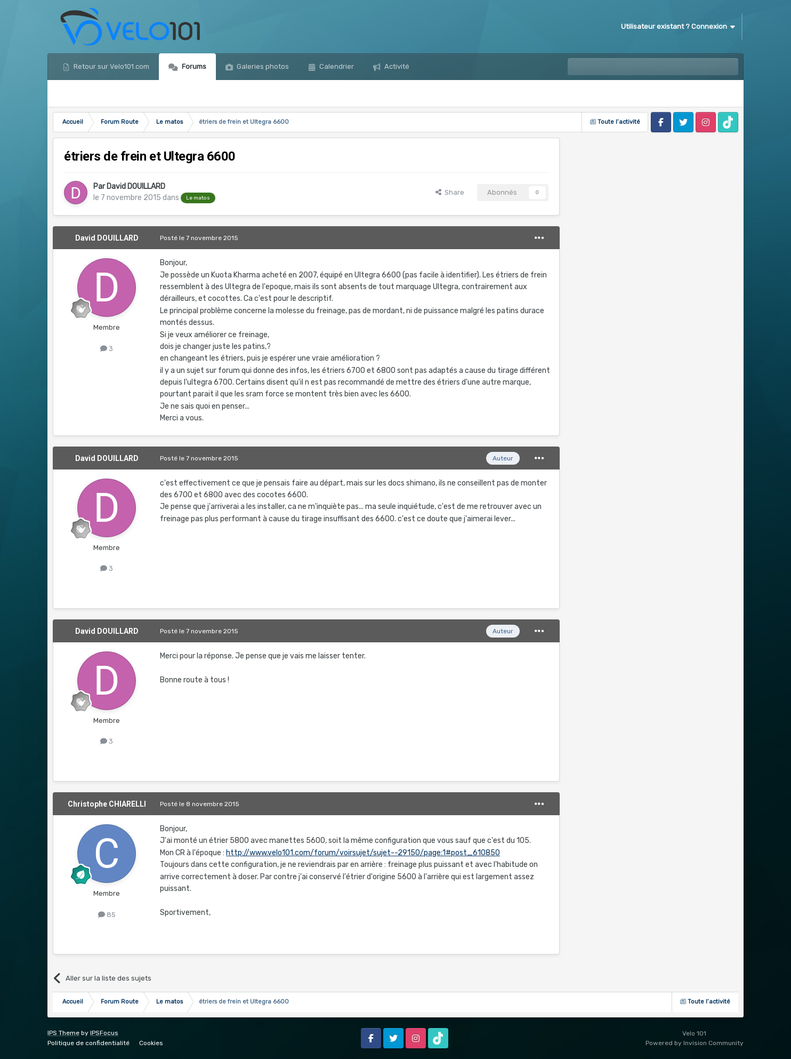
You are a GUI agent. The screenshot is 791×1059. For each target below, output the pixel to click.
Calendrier (336, 66)
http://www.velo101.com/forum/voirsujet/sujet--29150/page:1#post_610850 (363, 852)
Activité (396, 66)
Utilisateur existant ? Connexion (678, 26)
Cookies (151, 1043)
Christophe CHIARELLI (107, 804)
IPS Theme (63, 1033)
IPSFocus (104, 1033)
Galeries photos (262, 66)
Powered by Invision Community (694, 1043)
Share (449, 192)
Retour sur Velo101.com (110, 66)
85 (107, 915)
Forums (193, 66)
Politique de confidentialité (88, 1043)
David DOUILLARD (136, 186)
